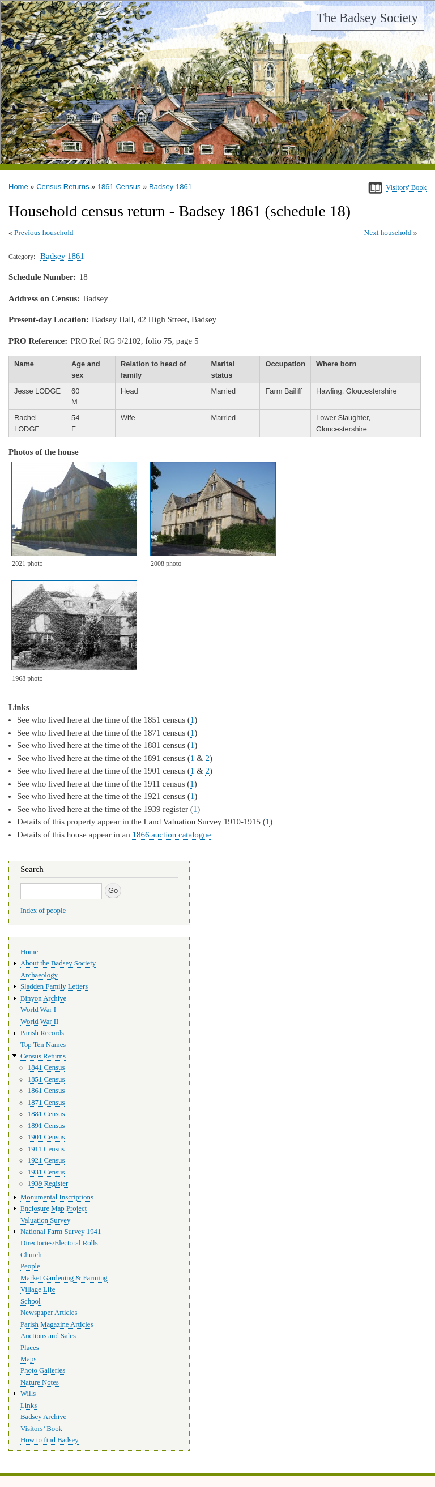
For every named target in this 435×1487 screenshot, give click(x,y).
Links (28, 1405)
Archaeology (39, 975)
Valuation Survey (45, 1220)
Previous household (44, 232)
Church (31, 1255)
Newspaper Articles (48, 1313)
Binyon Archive (43, 998)
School (30, 1301)
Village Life (37, 1289)
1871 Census (46, 1102)
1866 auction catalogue (171, 834)
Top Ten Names (43, 1045)
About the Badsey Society (58, 963)
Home (18, 186)
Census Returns (62, 186)
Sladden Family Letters (54, 986)
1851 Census (46, 1079)
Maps (28, 1359)
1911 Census (46, 1149)
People (30, 1266)
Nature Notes (39, 1382)
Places (29, 1348)
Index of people (43, 911)
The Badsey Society (367, 18)
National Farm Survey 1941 (60, 1232)
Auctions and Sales (48, 1336)
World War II (39, 1021)
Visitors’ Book (41, 1429)
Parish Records (42, 1033)
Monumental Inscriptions (56, 1197)
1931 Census (46, 1172)
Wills (28, 1394)
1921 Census (46, 1160)
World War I (38, 1010)
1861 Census (119, 186)
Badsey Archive (43, 1417)
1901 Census (46, 1137)
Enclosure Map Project (53, 1208)
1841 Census (46, 1067)
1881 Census (46, 1114)
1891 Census (46, 1126)
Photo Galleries (42, 1370)
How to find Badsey (49, 1440)
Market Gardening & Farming (64, 1278)
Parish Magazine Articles (56, 1324)
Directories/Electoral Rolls (59, 1243)
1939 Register (48, 1183)
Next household (388, 232)
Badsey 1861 (170, 186)
